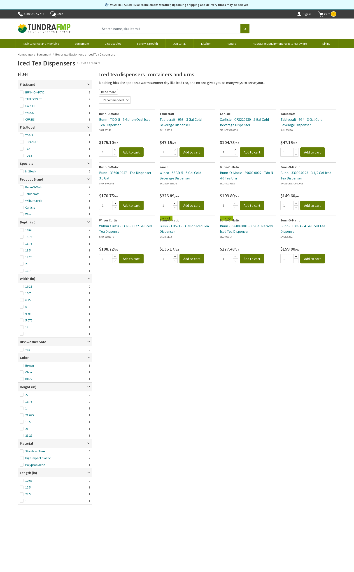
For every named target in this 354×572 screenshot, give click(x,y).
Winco (29, 214)
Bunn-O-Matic (34, 187)
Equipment (82, 44)
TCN (27, 149)
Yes (27, 350)
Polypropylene (35, 465)
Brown (29, 365)
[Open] (88, 84)
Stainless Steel (35, 451)
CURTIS (30, 119)
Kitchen (206, 44)
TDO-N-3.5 (31, 142)
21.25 (28, 435)
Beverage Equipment (69, 54)
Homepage (25, 54)
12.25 (28, 257)
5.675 (28, 320)
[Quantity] (105, 152)
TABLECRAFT (33, 99)
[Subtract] (115, 154)
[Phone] (20, 14)
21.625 (29, 415)
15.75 (28, 237)
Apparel (232, 44)
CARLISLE (31, 106)
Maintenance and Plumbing (41, 44)
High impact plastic (38, 458)
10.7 (28, 293)
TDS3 (28, 155)
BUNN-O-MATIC (34, 92)
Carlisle (30, 207)
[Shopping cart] (320, 14)
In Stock (30, 171)
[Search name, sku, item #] (170, 28)
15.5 (28, 422)
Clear (28, 372)
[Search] (245, 29)
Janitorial (179, 44)
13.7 (28, 271)
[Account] (299, 14)
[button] (327, 14)
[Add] (115, 150)
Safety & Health (147, 44)
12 (26, 327)
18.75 (28, 244)
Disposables (113, 44)
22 (26, 395)
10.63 (28, 230)
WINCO (29, 113)
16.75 (28, 402)
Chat (56, 14)
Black (29, 379)
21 (26, 429)
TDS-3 (29, 135)
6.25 (28, 300)
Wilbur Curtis (33, 201)
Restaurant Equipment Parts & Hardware (280, 44)
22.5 (28, 494)
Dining (326, 44)
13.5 (28, 250)
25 (26, 264)
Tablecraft (32, 194)
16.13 (28, 286)
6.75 (28, 314)
